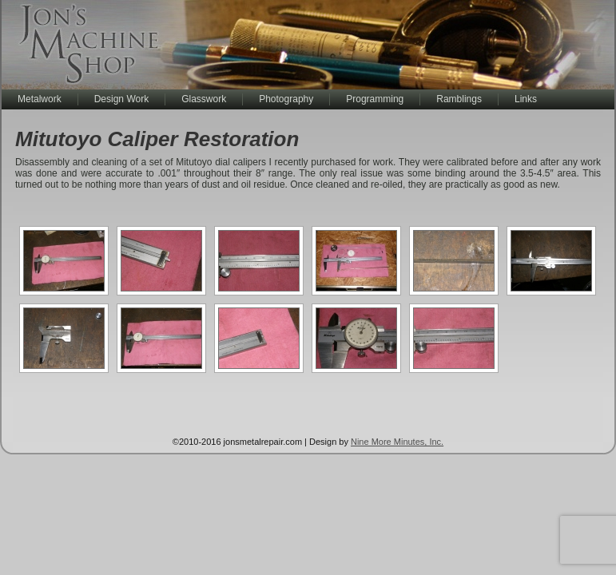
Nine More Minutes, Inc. (397, 441)
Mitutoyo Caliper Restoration (157, 139)
